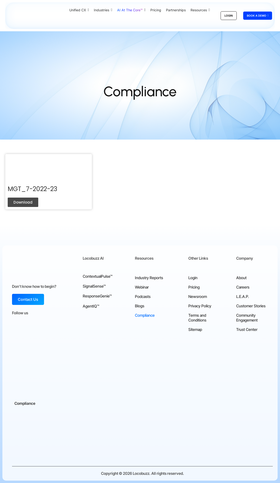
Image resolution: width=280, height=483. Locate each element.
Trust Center (246, 329)
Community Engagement (247, 317)
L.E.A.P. (242, 296)
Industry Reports (149, 277)
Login (192, 277)
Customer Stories (251, 305)
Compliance (145, 315)
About (241, 277)
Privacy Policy (199, 305)
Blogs (139, 305)
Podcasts (143, 296)
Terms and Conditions (197, 317)
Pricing (194, 287)
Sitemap (195, 329)
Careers (242, 287)
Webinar (142, 287)
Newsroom (197, 296)
